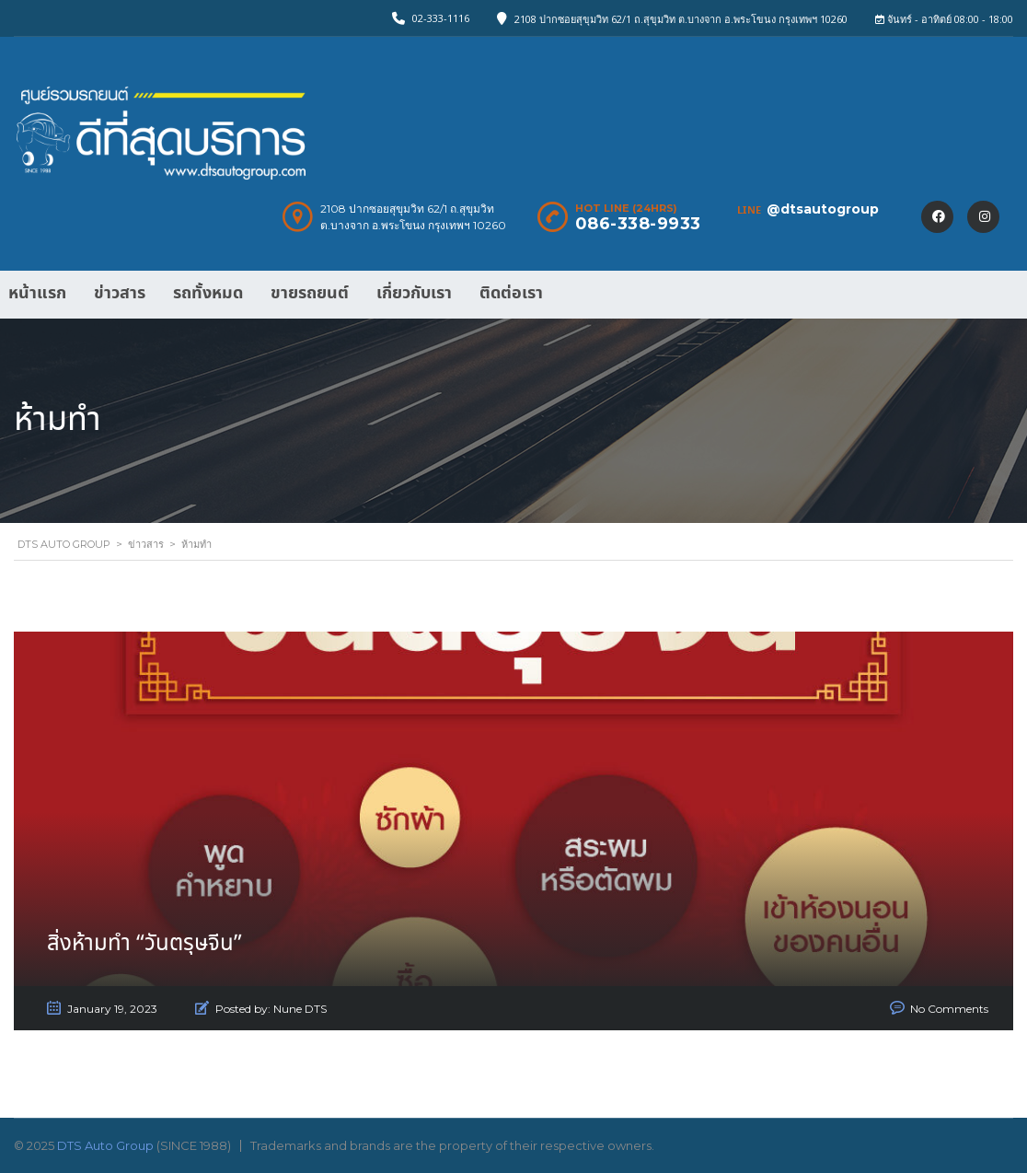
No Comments (949, 1009)
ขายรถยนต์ (310, 293)
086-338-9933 (638, 224)
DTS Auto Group (105, 1145)
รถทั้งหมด (208, 293)
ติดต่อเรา (511, 293)
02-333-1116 (440, 18)
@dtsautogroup (823, 209)
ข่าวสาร (119, 293)
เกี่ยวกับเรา (414, 293)
